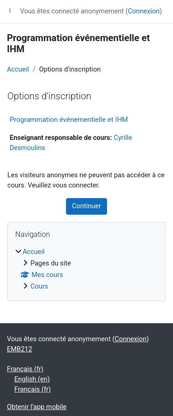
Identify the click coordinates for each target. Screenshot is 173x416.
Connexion (144, 11)
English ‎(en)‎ (32, 379)
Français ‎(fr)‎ (25, 369)
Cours (39, 286)
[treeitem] (86, 269)
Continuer (86, 206)
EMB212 (19, 349)
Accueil (18, 69)
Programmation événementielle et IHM (69, 119)
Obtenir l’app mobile (36, 407)
